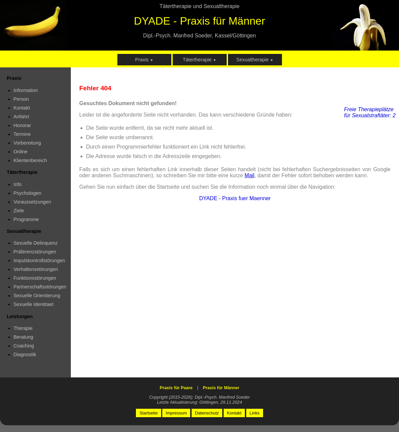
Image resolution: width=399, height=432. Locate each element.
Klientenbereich (30, 160)
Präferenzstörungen (34, 251)
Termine (22, 134)
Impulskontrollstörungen (39, 260)
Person (21, 99)
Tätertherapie (200, 59)
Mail (249, 175)
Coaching (23, 345)
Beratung (23, 337)
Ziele (18, 210)
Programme (26, 219)
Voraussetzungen (32, 202)
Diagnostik (24, 354)
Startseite (148, 412)
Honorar (22, 125)
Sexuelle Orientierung (36, 295)
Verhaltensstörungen (35, 269)
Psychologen (27, 193)
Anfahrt (21, 116)
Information (25, 90)
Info (17, 184)
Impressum (176, 412)
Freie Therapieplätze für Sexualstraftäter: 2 (370, 112)
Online (20, 151)
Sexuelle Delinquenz (35, 243)
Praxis (144, 59)
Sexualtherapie (255, 59)
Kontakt (21, 108)
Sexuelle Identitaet (33, 304)
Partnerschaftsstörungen (39, 286)
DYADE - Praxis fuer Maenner (234, 198)
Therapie (23, 328)
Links (255, 412)
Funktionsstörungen (34, 278)
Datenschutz (207, 412)
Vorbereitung (27, 143)
